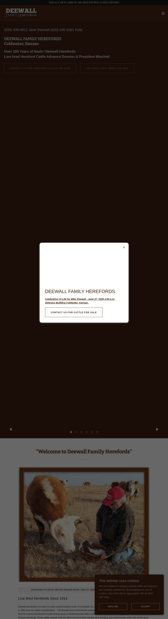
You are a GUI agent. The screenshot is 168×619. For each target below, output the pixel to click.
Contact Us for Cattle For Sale (74, 312)
